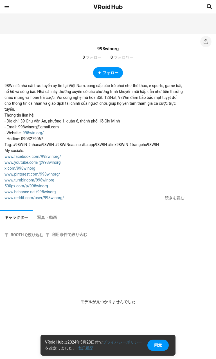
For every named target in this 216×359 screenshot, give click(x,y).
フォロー (108, 73)
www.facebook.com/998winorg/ (32, 156)
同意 (158, 345)
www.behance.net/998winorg (30, 192)
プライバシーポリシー (122, 342)
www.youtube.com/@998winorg (32, 162)
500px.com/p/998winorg (26, 186)
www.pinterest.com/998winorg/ (32, 174)
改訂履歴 (85, 348)
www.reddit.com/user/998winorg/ (34, 198)
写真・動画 (47, 217)
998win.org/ (33, 133)
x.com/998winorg (19, 168)
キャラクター (16, 217)
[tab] (16, 217)
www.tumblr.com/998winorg (29, 180)
